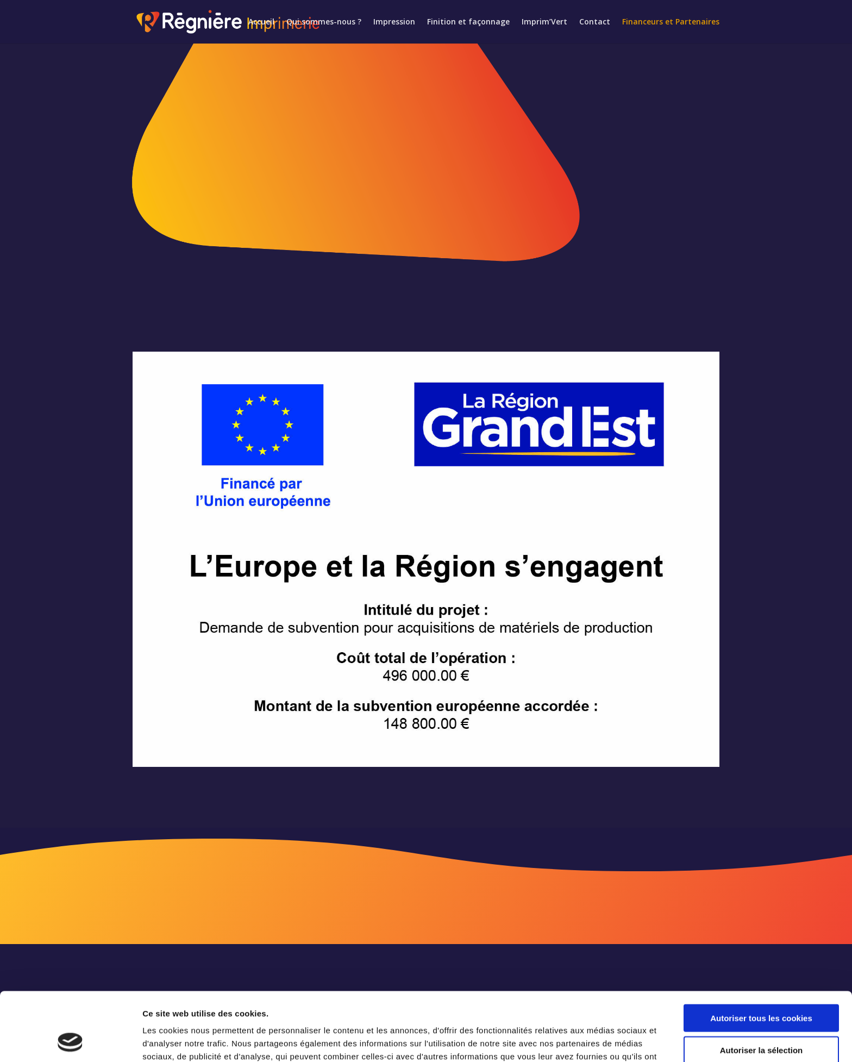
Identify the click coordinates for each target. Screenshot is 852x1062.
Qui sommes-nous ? (323, 22)
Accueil (261, 22)
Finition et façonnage (468, 22)
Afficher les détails (598, 1040)
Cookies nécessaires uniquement (761, 1017)
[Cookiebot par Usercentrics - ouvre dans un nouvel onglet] (70, 1041)
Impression (394, 22)
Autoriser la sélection (761, 985)
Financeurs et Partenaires (670, 22)
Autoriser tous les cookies (761, 953)
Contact (594, 22)
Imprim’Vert (544, 22)
